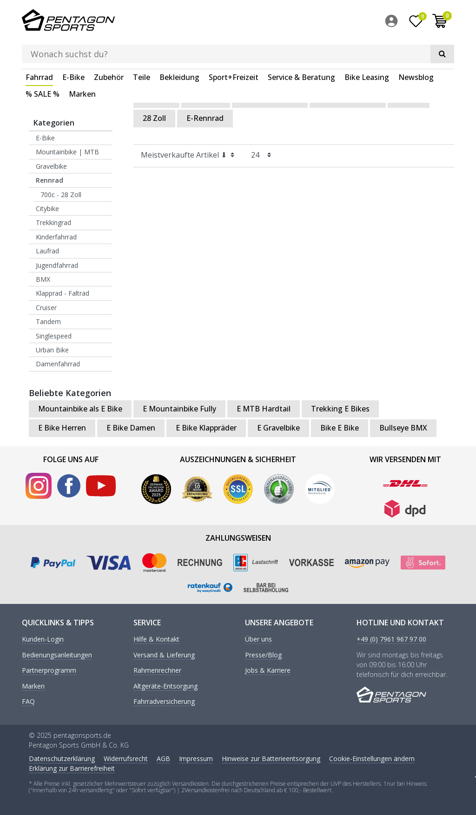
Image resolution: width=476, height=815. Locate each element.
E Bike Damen (130, 427)
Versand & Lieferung (164, 655)
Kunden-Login (43, 639)
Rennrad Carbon (269, 98)
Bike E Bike (339, 427)
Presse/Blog (263, 655)
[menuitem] (394, 23)
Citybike (47, 208)
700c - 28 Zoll (60, 194)
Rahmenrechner (157, 670)
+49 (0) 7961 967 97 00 (391, 639)
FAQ (28, 701)
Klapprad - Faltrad (62, 292)
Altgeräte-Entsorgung (165, 686)
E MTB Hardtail (264, 408)
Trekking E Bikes (340, 408)
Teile (141, 48)
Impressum (196, 758)
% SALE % (43, 65)
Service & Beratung (301, 48)
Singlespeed (54, 335)
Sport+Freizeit (233, 48)
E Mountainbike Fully (179, 408)
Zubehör (109, 48)
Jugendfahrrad (57, 264)
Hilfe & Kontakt (156, 639)
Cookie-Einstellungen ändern (372, 758)
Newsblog (416, 48)
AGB (163, 758)
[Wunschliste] (416, 23)
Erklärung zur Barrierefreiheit (72, 768)
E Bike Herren (62, 427)
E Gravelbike (278, 427)
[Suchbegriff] (224, 21)
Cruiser (46, 307)
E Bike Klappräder (206, 427)
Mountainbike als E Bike (80, 408)
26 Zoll (408, 98)
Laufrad (47, 250)
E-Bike (73, 48)
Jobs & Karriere (268, 670)
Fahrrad (39, 48)
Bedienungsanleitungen (57, 655)
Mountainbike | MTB (67, 151)
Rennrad (49, 179)
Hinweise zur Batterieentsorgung (271, 758)
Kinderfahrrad (56, 236)
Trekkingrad (53, 222)
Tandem (48, 321)
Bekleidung (179, 48)
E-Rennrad (205, 118)
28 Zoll (154, 118)
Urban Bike (52, 349)
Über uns (258, 639)
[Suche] (329, 21)
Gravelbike (51, 165)
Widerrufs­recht (126, 758)
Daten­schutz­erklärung (62, 758)
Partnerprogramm (49, 670)
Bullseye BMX (403, 427)
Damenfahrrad (58, 363)
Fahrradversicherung (164, 701)
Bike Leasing (366, 48)
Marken (82, 65)
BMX (43, 278)
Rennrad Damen (348, 98)
